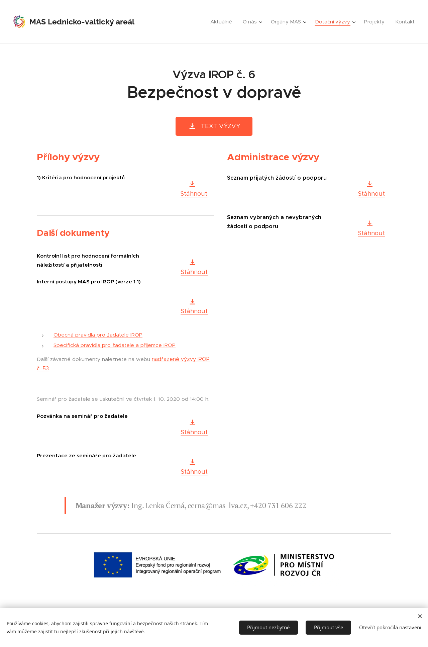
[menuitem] (223, 21)
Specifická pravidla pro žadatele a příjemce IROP (115, 345)
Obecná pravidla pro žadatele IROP (98, 335)
